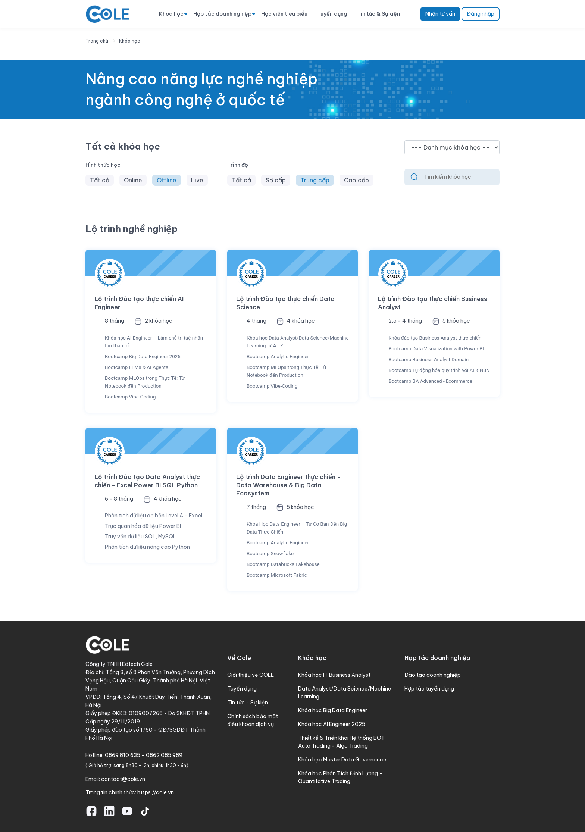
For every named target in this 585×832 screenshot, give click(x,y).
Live (197, 180)
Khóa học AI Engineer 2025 (331, 724)
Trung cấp (314, 180)
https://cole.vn (155, 792)
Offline (166, 180)
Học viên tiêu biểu (284, 13)
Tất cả (99, 180)
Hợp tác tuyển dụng (429, 688)
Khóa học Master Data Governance (342, 759)
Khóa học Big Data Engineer (332, 710)
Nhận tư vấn (440, 13)
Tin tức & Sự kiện (378, 13)
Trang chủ (96, 41)
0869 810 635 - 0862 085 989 (143, 755)
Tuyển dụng (332, 13)
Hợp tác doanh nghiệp (222, 13)
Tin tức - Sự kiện (247, 702)
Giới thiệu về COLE (250, 675)
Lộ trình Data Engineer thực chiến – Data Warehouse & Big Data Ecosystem (288, 485)
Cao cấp (356, 180)
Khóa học (171, 13)
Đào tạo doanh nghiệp (432, 675)
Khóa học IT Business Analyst (334, 675)
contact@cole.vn (123, 779)
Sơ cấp (276, 180)
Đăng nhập (480, 13)
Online (133, 180)
